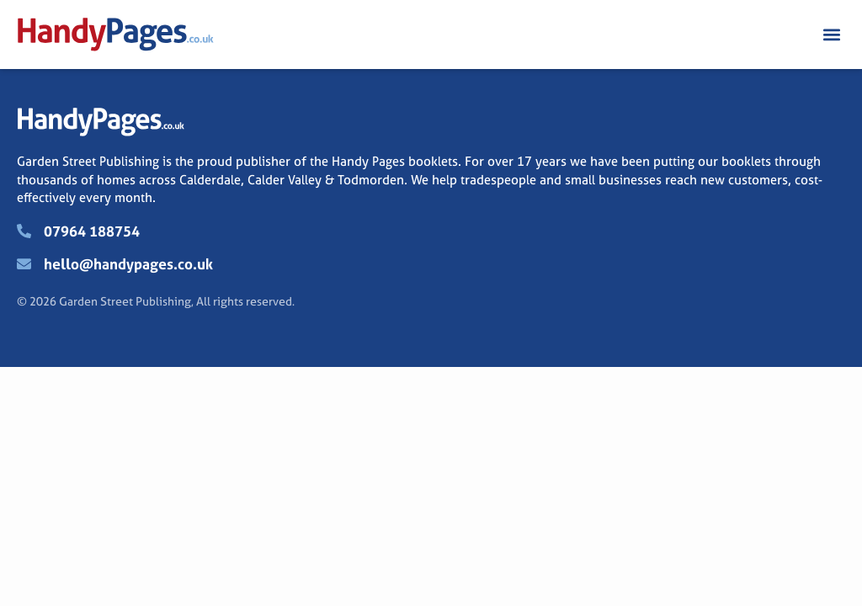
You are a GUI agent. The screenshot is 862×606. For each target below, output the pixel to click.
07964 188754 (92, 231)
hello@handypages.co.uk (128, 264)
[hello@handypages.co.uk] (24, 264)
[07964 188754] (24, 231)
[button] (831, 35)
